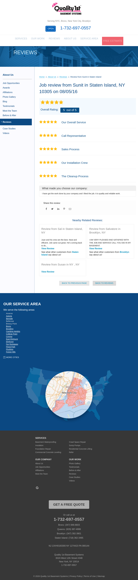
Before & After (9, 113)
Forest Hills (10, 350)
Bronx (8, 325)
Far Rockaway (12, 343)
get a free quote (69, 503)
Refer (71, 451)
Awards (6, 86)
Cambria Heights (13, 330)
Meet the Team (10, 109)
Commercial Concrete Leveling (48, 451)
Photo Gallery (9, 95)
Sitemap (101, 574)
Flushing (9, 348)
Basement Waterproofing (45, 440)
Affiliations (8, 90)
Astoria (9, 314)
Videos (6, 131)
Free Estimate (112, 39)
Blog (5, 100)
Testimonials (9, 104)
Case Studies (9, 127)
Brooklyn (124, 250)
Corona (9, 335)
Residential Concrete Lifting (80, 447)
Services (23, 39)
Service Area (91, 39)
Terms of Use (90, 574)
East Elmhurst (12, 337)
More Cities (12, 356)
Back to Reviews (104, 281)
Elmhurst (9, 340)
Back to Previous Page (74, 281)
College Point (11, 332)
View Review (47, 247)
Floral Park (10, 345)
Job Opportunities (11, 81)
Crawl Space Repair (77, 440)
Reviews (56, 39)
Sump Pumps (74, 444)
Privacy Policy (76, 574)
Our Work (40, 39)
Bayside (9, 317)
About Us (72, 39)
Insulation (39, 444)
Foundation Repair (43, 447)
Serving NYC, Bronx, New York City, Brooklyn (69, 21)
